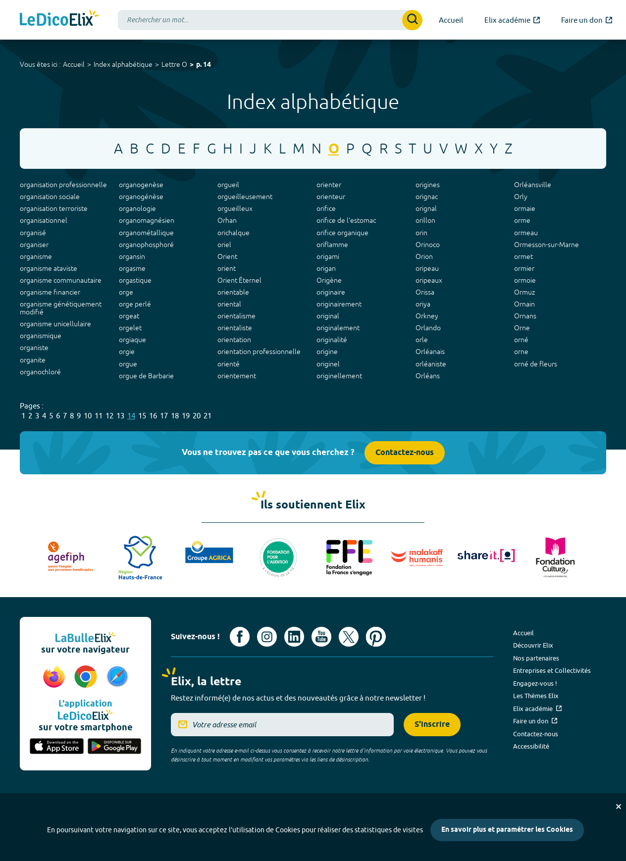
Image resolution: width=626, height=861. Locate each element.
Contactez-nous (404, 453)
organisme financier (50, 292)
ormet (523, 256)
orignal (426, 208)
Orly (520, 197)
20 (197, 415)
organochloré (40, 372)
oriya (423, 304)
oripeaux (429, 280)
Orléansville (532, 185)
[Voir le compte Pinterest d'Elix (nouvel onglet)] (376, 637)
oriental (229, 304)
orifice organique (342, 233)
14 (131, 415)
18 (175, 415)
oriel (224, 245)
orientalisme (236, 316)
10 (88, 415)
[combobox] (270, 20)
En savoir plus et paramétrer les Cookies (507, 830)
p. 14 (203, 65)
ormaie (524, 208)
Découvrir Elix (533, 645)
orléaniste (431, 364)
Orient (227, 256)
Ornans (525, 316)
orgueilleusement (244, 197)
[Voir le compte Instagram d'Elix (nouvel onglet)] (267, 637)
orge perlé (135, 304)
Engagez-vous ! (535, 683)
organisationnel (43, 220)
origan (326, 268)
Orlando (428, 328)
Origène (329, 280)
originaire (330, 292)
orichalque (233, 233)
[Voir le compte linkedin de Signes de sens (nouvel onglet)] (294, 637)
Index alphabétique (123, 64)
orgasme (132, 268)
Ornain (524, 304)
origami (327, 256)
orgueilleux (235, 208)
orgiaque (132, 340)
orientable (233, 292)
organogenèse (141, 185)
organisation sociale (50, 197)
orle (422, 340)
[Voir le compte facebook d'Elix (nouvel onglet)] (240, 637)
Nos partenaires (536, 658)
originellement (339, 376)
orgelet (130, 328)
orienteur (330, 197)
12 (109, 415)
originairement (339, 304)
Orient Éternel (239, 280)
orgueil (228, 185)
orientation (234, 340)
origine (327, 351)
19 (186, 415)
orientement (236, 376)
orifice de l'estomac (346, 220)
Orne (522, 328)
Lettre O (174, 64)
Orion (424, 256)
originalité (331, 340)
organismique (40, 336)
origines (428, 185)
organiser (34, 245)
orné (521, 340)
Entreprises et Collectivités (552, 670)
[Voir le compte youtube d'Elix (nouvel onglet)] (321, 637)
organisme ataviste (48, 268)
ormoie (525, 280)
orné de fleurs (535, 364)
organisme (36, 256)
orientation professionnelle (259, 351)
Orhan (227, 220)
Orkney (427, 316)
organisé (33, 233)
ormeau (526, 233)
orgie (127, 351)
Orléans (428, 376)
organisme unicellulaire (55, 324)
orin (421, 233)
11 (99, 415)
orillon (425, 220)
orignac (427, 197)
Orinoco (428, 245)
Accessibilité (531, 746)
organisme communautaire (61, 280)
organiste (34, 348)
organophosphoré (146, 245)
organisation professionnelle (63, 185)
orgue (128, 364)
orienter (328, 185)
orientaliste (234, 328)
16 (153, 415)
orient (226, 268)
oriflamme (332, 245)
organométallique (146, 233)
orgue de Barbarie (146, 376)
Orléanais (430, 351)
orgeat (129, 316)
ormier (524, 268)
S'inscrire (432, 724)
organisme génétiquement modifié (61, 308)
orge (126, 292)
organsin (132, 256)
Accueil (74, 64)
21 (207, 415)
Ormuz (524, 292)
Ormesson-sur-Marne (546, 245)
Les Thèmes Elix (536, 696)
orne (521, 351)
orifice (326, 208)
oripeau (427, 268)
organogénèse (141, 197)
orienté (228, 364)
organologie (137, 208)
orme (522, 220)
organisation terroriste (54, 208)
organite (33, 360)
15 (142, 415)
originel (328, 364)
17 (164, 415)
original (327, 316)
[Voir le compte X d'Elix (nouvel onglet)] (349, 637)
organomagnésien (146, 220)
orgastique (135, 280)
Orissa (425, 292)
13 (120, 415)
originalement (338, 328)
